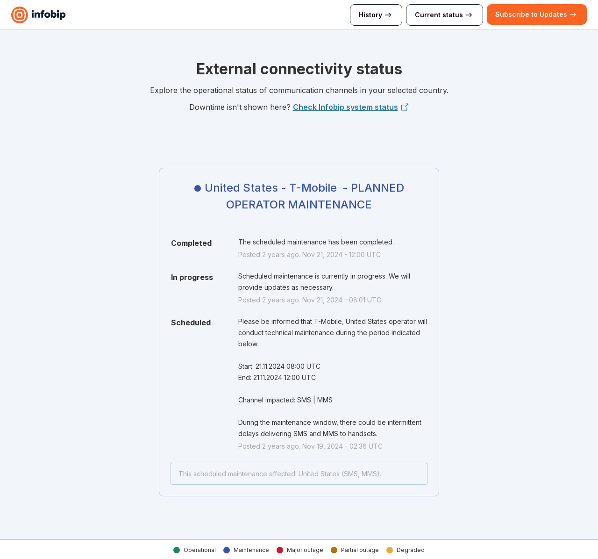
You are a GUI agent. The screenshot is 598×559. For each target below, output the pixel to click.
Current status (444, 15)
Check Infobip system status (351, 107)
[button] (531, 14)
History (376, 15)
